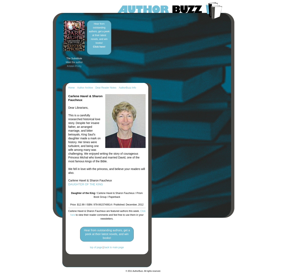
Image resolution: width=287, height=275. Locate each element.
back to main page (114, 247)
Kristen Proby (74, 66)
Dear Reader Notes (105, 87)
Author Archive (85, 87)
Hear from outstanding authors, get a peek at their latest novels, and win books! (99, 35)
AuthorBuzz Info (127, 87)
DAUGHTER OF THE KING (85, 184)
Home (71, 87)
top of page (96, 247)
